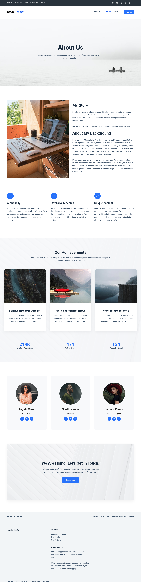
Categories (98, 12)
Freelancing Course (31, 2)
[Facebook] (113, 3)
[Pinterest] (125, 3)
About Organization (58, 534)
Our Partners (56, 540)
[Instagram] (117, 3)
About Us (108, 12)
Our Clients (55, 537)
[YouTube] (129, 3)
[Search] (133, 3)
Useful (43, 2)
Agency (9, 2)
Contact (117, 12)
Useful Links (18, 2)
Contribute (129, 12)
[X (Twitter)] (121, 3)
